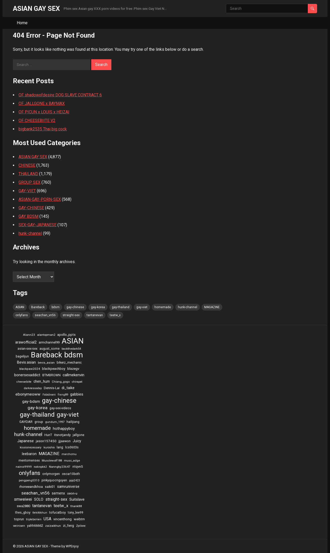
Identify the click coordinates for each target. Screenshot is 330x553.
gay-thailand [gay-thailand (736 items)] (120, 307)
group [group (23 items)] (39, 422)
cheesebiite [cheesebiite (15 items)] (23, 381)
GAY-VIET (27, 190)
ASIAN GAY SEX (36, 8)
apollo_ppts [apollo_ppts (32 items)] (66, 334)
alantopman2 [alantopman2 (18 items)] (46, 335)
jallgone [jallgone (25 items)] (78, 435)
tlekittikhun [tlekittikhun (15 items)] (39, 512)
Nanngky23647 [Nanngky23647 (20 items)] (59, 466)
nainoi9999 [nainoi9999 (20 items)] (24, 466)
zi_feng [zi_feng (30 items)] (68, 525)
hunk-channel (30, 233)
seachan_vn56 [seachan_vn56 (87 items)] (45, 315)
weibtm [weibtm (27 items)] (79, 519)
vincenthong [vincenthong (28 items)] (62, 519)
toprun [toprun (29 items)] (19, 519)
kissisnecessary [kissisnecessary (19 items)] (31, 447)
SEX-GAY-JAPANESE (37, 224)
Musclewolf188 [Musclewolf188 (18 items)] (52, 460)
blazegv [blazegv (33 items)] (73, 368)
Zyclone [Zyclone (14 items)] (81, 525)
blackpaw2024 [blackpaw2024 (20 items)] (29, 369)
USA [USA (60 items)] (47, 518)
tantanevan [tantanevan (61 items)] (95, 315)
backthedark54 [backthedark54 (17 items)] (71, 348)
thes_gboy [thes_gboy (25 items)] (22, 512)
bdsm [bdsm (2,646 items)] (56, 307)
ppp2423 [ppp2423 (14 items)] (74, 480)
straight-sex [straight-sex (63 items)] (71, 315)
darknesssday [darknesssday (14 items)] (33, 388)
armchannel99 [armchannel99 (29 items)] (49, 342)
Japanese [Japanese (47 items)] (25, 441)
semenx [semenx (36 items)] (58, 493)
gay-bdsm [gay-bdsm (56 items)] (31, 401)
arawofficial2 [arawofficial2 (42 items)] (26, 342)
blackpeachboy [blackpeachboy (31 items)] (53, 369)
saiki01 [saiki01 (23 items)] (50, 487)
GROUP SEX (29, 182)
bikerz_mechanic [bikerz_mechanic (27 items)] (69, 362)
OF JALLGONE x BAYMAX (42, 103)
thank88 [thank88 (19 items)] (76, 506)
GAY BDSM (28, 216)
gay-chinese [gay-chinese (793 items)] (75, 307)
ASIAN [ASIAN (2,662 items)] (19, 307)
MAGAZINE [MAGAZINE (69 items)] (212, 307)
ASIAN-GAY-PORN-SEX (40, 199)
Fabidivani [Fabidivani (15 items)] (49, 394)
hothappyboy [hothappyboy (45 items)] (64, 428)
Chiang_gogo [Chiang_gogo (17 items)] (61, 381)
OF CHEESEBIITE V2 (37, 120)
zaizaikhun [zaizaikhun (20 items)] (53, 525)
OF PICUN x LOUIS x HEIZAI (44, 112)
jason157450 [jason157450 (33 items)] (46, 441)
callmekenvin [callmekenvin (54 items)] (73, 375)
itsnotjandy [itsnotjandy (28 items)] (62, 435)
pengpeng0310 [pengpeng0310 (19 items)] (29, 480)
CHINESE (27, 165)
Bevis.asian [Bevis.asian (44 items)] (26, 362)
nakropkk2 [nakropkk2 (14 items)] (40, 466)
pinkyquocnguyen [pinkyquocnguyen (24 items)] (54, 480)
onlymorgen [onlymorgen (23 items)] (51, 474)
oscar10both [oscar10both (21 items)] (71, 474)
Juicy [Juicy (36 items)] (77, 441)
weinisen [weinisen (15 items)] (19, 525)
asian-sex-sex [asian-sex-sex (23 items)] (27, 348)
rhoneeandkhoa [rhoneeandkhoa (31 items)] (31, 487)
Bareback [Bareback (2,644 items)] (38, 307)
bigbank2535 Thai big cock (43, 129)
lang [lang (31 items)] (60, 447)
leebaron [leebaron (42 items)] (29, 454)
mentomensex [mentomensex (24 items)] (29, 460)
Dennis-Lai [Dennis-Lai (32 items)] (52, 388)
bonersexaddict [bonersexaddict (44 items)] (27, 375)
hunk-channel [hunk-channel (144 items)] (187, 307)
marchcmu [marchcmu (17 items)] (69, 454)
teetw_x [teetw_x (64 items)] (115, 315)
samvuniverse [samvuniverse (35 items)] (68, 486)
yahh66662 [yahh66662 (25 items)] (35, 525)
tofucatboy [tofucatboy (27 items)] (57, 512)
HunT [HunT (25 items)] (48, 435)
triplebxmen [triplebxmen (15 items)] (34, 519)
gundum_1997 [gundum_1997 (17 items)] (54, 422)
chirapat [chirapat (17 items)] (77, 381)
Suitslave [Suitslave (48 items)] (77, 499)
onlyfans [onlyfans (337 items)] (21, 315)
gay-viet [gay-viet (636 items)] (141, 307)
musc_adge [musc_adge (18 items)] (72, 460)
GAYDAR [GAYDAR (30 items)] (25, 422)
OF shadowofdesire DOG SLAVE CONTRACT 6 (60, 95)
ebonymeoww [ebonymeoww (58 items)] (27, 394)
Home (22, 22)
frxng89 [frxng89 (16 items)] (63, 394)
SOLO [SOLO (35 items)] (38, 499)
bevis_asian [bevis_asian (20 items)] (46, 362)
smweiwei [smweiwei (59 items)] (23, 499)
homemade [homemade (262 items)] (162, 307)
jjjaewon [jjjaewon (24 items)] (65, 441)
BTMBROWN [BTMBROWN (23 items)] (51, 375)
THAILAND (28, 173)
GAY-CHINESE (31, 207)
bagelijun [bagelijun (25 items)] (22, 356)
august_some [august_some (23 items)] (49, 348)
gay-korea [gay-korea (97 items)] (98, 307)
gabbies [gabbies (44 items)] (76, 394)
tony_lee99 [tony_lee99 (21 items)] (75, 512)
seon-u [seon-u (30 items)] (72, 493)
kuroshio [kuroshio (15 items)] (49, 447)
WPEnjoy (72, 546)
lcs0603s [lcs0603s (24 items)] (72, 447)
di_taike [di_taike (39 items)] (68, 388)
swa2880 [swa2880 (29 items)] (23, 506)
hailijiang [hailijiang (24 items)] (73, 422)
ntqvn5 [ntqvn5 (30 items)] (77, 466)
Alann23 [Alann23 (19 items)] (29, 335)
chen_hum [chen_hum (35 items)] (42, 381)
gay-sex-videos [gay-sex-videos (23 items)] (60, 408)
